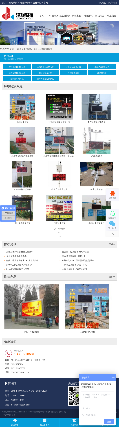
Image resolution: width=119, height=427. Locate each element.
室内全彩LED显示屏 (45, 67)
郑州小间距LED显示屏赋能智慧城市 (78, 260)
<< (59, 232)
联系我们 (112, 2)
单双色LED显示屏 (102, 67)
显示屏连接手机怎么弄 (16, 256)
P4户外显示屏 (32, 332)
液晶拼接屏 (65, 15)
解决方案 (99, 15)
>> (59, 236)
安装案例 (76, 15)
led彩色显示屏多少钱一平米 (74, 265)
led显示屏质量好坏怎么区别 (74, 269)
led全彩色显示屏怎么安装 (17, 269)
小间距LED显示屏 (73, 67)
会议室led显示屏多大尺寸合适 (75, 252)
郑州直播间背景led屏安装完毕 (19, 252)
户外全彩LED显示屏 (17, 67)
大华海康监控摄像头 (45, 79)
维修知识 (88, 15)
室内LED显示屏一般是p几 (73, 256)
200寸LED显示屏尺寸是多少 (19, 265)
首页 (41, 15)
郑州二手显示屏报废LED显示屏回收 (22, 260)
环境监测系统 (45, 49)
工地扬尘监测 (87, 332)
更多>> (112, 244)
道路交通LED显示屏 (17, 73)
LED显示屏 (53, 15)
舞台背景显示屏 (45, 73)
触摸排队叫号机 (17, 79)
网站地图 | (102, 2)
